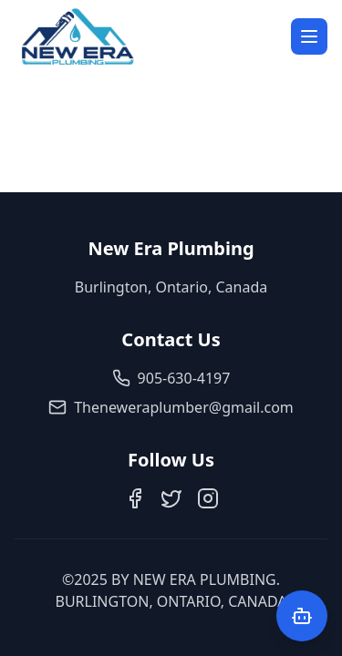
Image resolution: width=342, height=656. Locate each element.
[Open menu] (309, 36)
